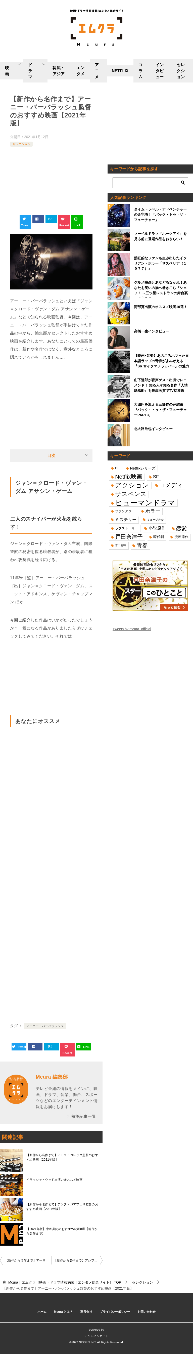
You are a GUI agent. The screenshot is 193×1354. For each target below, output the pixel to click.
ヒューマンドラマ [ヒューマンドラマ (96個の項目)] (145, 502)
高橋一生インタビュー (151, 331)
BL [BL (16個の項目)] (117, 468)
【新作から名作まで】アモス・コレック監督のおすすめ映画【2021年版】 (62, 1157)
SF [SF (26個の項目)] (156, 476)
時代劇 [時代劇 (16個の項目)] (158, 537)
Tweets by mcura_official (132, 629)
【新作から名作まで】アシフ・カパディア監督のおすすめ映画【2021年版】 (78, 1260)
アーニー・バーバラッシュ (45, 1026)
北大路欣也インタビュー (153, 429)
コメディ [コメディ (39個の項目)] (171, 485)
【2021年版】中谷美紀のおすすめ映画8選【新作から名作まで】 (62, 1231)
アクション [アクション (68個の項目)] (132, 485)
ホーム (41, 1312)
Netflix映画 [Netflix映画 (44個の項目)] (128, 476)
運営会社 (86, 1312)
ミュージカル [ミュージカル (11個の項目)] (155, 519)
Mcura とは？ (63, 1312)
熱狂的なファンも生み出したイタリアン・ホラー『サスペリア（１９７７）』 (160, 263)
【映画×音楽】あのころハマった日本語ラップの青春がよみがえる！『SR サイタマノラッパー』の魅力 (161, 361)
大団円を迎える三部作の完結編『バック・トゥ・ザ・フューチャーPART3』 (160, 409)
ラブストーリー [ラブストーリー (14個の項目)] (126, 528)
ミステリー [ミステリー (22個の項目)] (125, 519)
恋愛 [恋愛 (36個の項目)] (181, 528)
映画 (7, 71)
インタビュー (160, 71)
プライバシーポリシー (115, 1312)
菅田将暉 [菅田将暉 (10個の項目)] (120, 545)
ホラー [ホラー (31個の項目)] (152, 511)
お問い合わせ (146, 1312)
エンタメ (80, 71)
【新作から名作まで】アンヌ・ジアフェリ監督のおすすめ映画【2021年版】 (62, 1207)
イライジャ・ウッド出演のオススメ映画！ (56, 1179)
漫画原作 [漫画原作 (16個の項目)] (181, 537)
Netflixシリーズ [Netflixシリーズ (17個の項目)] (143, 468)
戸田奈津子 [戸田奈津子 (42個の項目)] (129, 537)
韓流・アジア (59, 71)
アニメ (97, 71)
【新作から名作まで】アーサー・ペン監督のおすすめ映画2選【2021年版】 (28, 1260)
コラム (140, 71)
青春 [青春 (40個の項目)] (142, 545)
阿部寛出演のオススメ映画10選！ (160, 307)
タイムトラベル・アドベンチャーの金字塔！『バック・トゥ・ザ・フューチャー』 (160, 214)
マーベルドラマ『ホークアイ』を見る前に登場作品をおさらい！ (160, 236)
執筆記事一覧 (83, 1116)
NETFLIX (120, 71)
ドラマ (30, 71)
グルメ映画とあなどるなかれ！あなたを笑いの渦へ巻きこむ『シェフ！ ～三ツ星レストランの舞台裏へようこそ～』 (161, 289)
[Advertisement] (51, 181)
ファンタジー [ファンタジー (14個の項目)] (125, 511)
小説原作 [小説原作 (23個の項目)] (157, 528)
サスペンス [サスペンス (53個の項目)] (131, 493)
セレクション (181, 71)
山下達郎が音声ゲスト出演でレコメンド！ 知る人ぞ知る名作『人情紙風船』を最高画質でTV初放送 (161, 385)
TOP (64, 1282)
